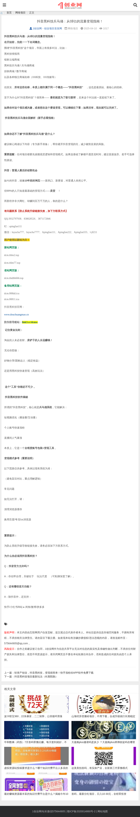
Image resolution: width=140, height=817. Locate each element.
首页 (9, 12)
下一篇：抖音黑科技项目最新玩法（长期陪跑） (31, 676)
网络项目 (20, 12)
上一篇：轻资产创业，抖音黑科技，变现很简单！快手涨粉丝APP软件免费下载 (49, 672)
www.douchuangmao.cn (16, 314)
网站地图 (103, 811)
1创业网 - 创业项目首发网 (46, 28)
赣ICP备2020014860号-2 (81, 811)
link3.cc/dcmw (30, 322)
